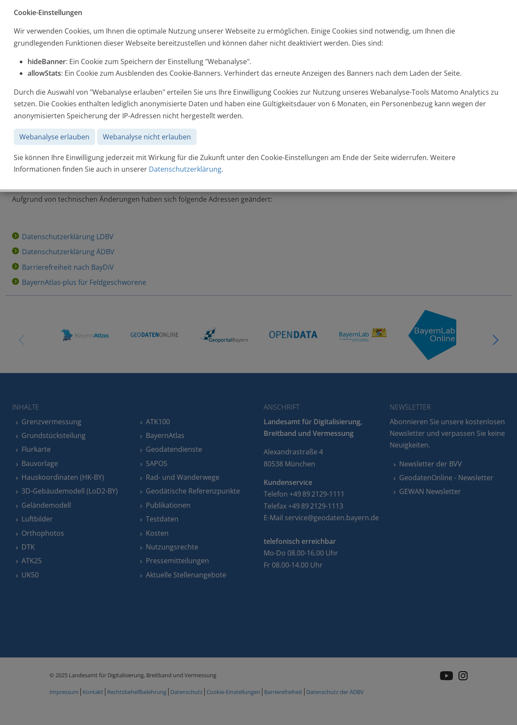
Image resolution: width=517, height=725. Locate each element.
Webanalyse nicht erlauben (147, 137)
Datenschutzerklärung (185, 169)
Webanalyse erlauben (54, 137)
